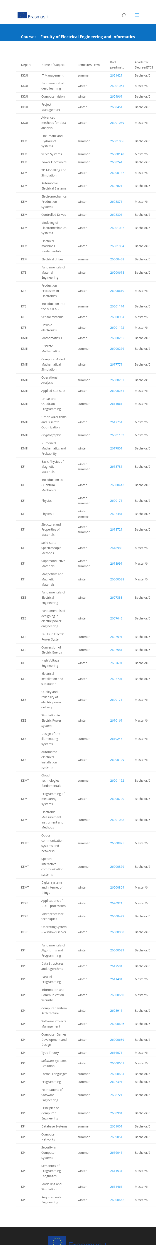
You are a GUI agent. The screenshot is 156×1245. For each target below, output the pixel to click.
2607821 (116, 186)
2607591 (116, 637)
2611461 (116, 1187)
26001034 (117, 246)
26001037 (117, 228)
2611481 (116, 979)
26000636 (117, 1024)
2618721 (116, 529)
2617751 (116, 422)
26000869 (117, 887)
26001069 (117, 123)
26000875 (117, 843)
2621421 (116, 75)
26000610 (117, 291)
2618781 (116, 466)
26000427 (117, 916)
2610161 (116, 720)
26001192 (117, 780)
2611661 (116, 404)
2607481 (116, 514)
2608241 (116, 162)
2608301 (116, 214)
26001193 (117, 435)
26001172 (117, 327)
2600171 (116, 500)
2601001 (116, 1126)
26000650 (117, 995)
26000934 (117, 317)
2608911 (116, 1010)
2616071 (116, 1053)
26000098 (117, 932)
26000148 (117, 154)
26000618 (117, 272)
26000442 (117, 485)
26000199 (117, 760)
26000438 (117, 259)
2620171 (116, 700)
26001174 (117, 306)
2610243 (116, 739)
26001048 (117, 820)
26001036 (117, 141)
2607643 (116, 618)
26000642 (117, 1200)
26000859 (117, 866)
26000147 (117, 173)
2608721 (116, 1095)
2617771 (116, 364)
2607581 (116, 650)
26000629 (117, 950)
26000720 (117, 799)
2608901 (116, 1113)
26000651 (117, 1063)
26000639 (117, 1040)
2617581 (116, 966)
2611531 (116, 1171)
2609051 (116, 1137)
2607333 (116, 597)
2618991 (116, 563)
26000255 (117, 338)
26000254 (117, 391)
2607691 (116, 663)
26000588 (117, 579)
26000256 (117, 348)
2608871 (116, 201)
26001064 (117, 86)
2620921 (116, 903)
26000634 (117, 1074)
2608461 (116, 107)
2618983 (116, 548)
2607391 (116, 1082)
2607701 (116, 679)
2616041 (116, 1152)
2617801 (116, 448)
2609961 (116, 96)
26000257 (117, 380)
